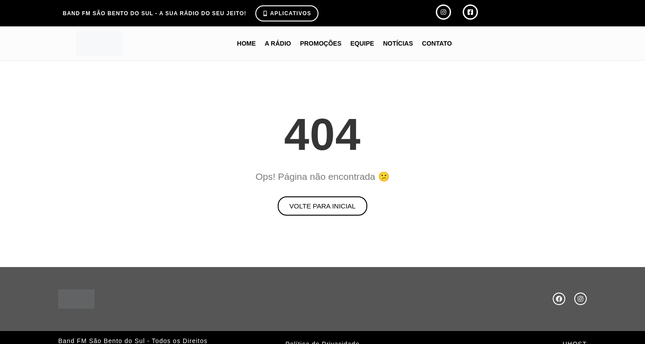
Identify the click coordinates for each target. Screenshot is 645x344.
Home (246, 43)
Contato (437, 43)
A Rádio (278, 43)
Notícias (398, 43)
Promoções (321, 43)
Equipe (362, 43)
